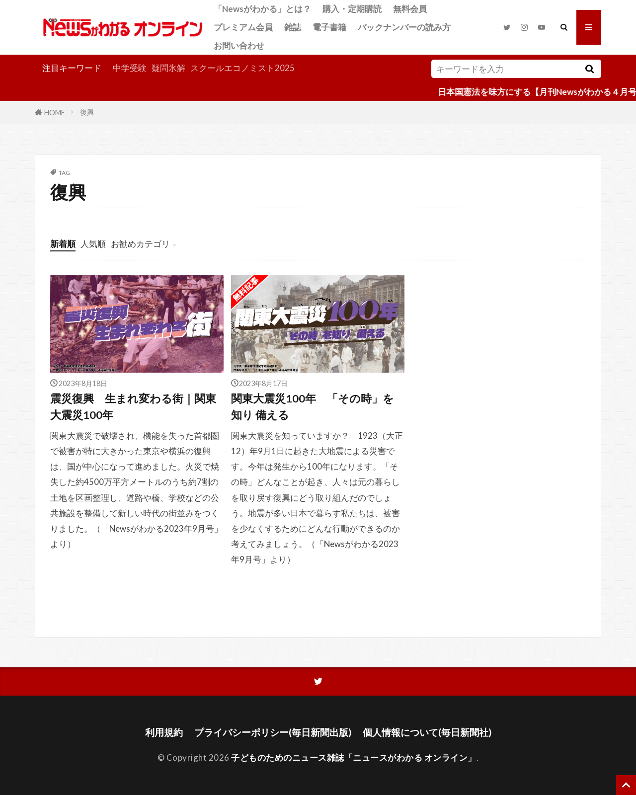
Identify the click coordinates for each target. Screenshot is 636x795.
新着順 (63, 243)
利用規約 (164, 732)
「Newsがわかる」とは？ (262, 8)
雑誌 (292, 27)
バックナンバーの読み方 (404, 27)
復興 (87, 112)
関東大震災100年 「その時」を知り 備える (312, 406)
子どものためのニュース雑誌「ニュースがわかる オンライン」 (354, 757)
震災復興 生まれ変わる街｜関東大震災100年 (133, 406)
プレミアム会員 (243, 27)
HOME (54, 112)
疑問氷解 (168, 68)
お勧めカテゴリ (140, 243)
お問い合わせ (239, 45)
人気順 (93, 243)
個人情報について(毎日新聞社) (427, 732)
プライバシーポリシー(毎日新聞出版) (272, 732)
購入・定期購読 (352, 8)
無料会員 (410, 8)
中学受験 (130, 68)
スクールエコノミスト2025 (242, 68)
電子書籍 (329, 27)
